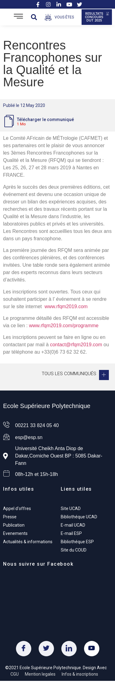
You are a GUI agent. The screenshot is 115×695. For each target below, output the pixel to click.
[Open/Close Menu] (18, 17)
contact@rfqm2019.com (76, 344)
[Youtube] (91, 648)
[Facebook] (23, 648)
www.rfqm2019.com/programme (63, 325)
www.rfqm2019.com (66, 306)
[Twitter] (46, 648)
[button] (34, 17)
